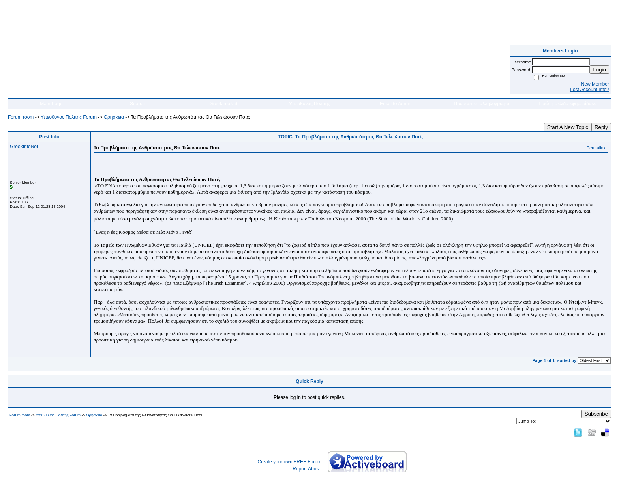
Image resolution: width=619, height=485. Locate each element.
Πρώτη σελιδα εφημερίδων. (567, 103)
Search (137, 103)
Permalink (596, 148)
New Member (595, 84)
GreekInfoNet (223, 103)
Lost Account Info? (589, 89)
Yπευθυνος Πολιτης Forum (69, 117)
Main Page (51, 103)
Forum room (21, 117)
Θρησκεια (114, 117)
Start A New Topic (567, 127)
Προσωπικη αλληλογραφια (482, 103)
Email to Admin (395, 103)
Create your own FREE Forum (289, 461)
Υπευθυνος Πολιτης (309, 103)
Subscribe (596, 414)
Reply (601, 127)
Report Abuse (307, 469)
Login (599, 70)
